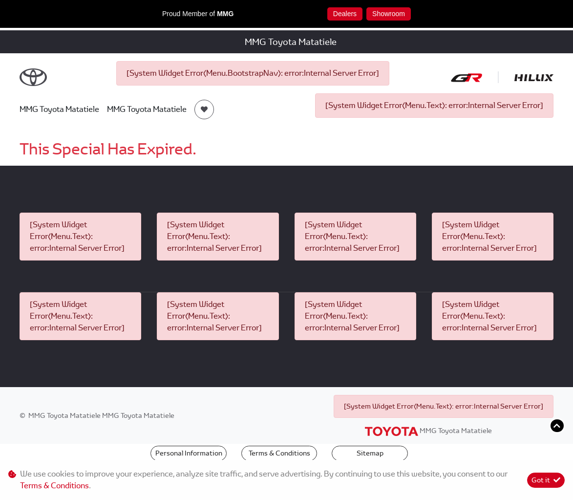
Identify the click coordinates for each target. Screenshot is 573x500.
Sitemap (370, 453)
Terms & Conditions (279, 453)
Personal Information (188, 453)
